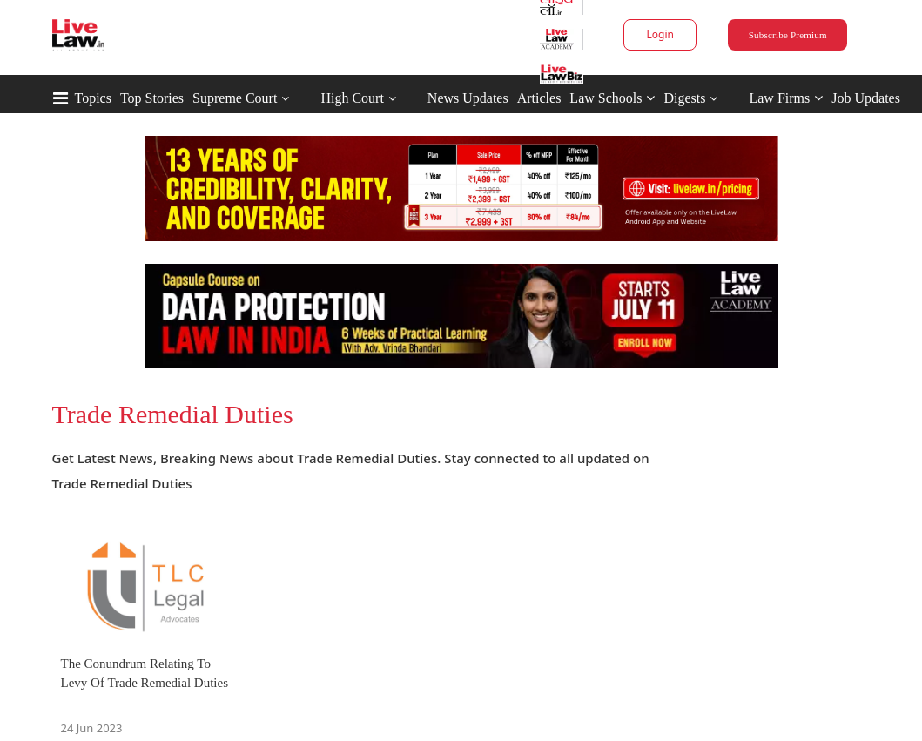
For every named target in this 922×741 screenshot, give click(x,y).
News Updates (467, 98)
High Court (351, 98)
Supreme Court (234, 98)
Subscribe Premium (788, 35)
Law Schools (612, 98)
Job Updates (865, 98)
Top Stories (152, 98)
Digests (684, 98)
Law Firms (786, 98)
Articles (539, 98)
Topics (93, 98)
